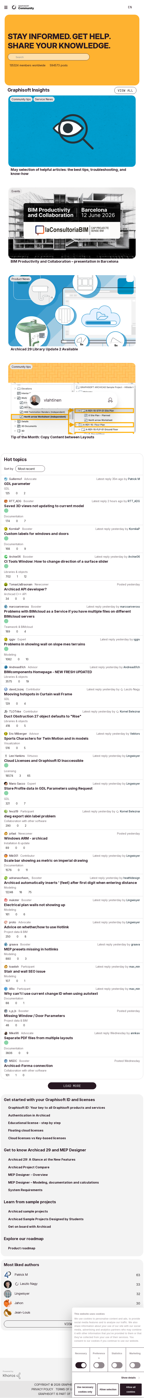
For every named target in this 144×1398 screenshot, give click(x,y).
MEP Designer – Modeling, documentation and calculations (53, 1182)
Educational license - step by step (34, 1123)
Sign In (138, 7)
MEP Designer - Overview (28, 1175)
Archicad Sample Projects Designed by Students (46, 1219)
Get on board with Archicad (29, 1227)
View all (125, 90)
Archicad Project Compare (28, 1167)
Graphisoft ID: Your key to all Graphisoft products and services (56, 1108)
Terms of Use (65, 1389)
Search (117, 7)
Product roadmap (21, 1248)
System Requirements (25, 1190)
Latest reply (104, 479)
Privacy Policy (42, 1389)
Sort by (8, 468)
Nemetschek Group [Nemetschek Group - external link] (92, 1393)
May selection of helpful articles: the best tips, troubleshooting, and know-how (68, 172)
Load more (72, 1086)
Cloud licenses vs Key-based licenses (37, 1138)
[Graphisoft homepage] (125, 1363)
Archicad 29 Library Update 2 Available (44, 349)
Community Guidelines (94, 1389)
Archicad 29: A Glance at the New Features (41, 1159)
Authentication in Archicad (29, 1115)
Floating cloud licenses (25, 1130)
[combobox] (49, 56)
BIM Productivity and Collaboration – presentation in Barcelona (64, 261)
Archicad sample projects (28, 1211)
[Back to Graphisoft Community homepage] (24, 7)
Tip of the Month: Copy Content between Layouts (52, 437)
